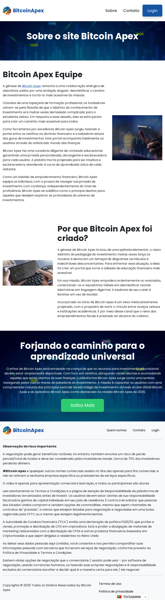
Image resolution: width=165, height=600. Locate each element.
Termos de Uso (110, 584)
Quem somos (117, 430)
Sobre (111, 10)
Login (152, 10)
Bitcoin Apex (31, 86)
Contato (131, 10)
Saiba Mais (82, 405)
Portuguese (129, 596)
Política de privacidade (116, 591)
